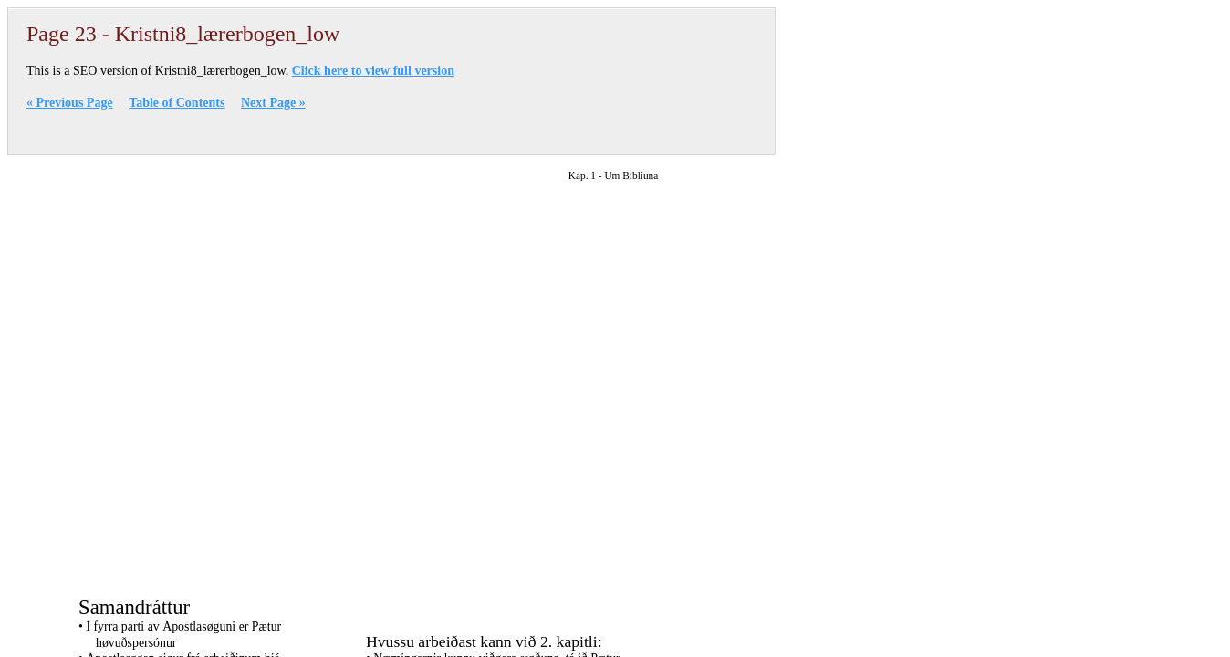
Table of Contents (176, 103)
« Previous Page (69, 103)
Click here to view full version (373, 71)
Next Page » (273, 103)
